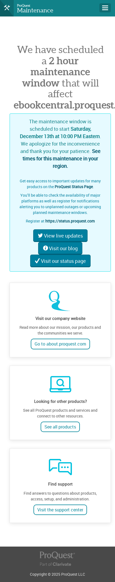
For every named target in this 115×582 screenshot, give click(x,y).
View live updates (60, 235)
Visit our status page (60, 261)
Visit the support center (60, 510)
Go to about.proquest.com (60, 344)
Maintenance (35, 10)
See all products (60, 427)
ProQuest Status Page (74, 186)
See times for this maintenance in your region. (61, 158)
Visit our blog (60, 248)
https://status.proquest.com (70, 221)
